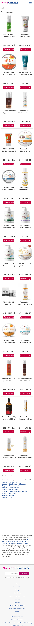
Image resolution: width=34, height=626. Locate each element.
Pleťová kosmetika (14, 489)
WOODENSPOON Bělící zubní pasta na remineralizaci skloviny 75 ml (25, 73)
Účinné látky (17, 599)
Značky (3, 8)
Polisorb (4, 543)
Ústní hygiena (13, 482)
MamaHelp (9, 541)
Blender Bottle (18, 543)
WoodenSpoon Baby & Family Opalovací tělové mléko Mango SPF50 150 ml (25, 35)
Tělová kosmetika (14, 487)
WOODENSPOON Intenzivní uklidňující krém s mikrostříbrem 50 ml (9, 303)
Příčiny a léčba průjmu (17, 619)
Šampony (24, 491)
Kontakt (17, 611)
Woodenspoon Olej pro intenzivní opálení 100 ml (25, 380)
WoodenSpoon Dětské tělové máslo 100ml (25, 150)
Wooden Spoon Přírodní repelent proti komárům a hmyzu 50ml (9, 35)
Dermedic (10, 543)
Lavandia (26, 543)
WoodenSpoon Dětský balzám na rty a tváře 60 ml (8, 188)
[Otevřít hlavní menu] (30, 3)
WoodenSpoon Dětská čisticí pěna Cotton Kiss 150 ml (25, 112)
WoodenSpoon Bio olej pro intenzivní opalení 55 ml (9, 112)
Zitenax (16, 541)
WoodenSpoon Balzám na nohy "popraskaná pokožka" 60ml (9, 73)
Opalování (12, 495)
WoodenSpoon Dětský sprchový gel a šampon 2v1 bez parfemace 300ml (8, 227)
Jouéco (21, 541)
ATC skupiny (17, 602)
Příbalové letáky (17, 593)
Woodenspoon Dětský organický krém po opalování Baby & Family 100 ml (25, 188)
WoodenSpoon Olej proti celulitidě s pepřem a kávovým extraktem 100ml (9, 418)
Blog (17, 584)
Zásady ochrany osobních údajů (17, 608)
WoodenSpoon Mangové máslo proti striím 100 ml (9, 341)
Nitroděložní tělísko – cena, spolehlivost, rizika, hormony (17, 622)
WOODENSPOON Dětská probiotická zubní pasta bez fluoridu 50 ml (9, 150)
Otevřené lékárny (17, 587)
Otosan (29, 539)
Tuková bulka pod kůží (17, 616)
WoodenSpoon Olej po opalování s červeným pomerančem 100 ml (9, 380)
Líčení (10, 497)
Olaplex (26, 541)
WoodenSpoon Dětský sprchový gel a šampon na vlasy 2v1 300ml (25, 227)
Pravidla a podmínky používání (17, 605)
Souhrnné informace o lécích (17, 596)
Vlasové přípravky (14, 486)
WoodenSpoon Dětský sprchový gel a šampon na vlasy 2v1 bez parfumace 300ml (9, 265)
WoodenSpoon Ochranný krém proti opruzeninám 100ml (25, 341)
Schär (3, 541)
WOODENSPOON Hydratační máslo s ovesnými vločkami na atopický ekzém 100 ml (25, 265)
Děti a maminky (13, 493)
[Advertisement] (17, 516)
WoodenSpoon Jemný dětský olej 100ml (25, 303)
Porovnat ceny (9, 49)
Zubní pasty (22, 484)
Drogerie (4, 482)
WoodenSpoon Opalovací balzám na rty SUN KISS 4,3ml (25, 418)
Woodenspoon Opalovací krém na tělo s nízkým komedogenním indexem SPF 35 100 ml (25, 456)
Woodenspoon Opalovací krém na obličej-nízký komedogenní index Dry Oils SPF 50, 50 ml (9, 456)
